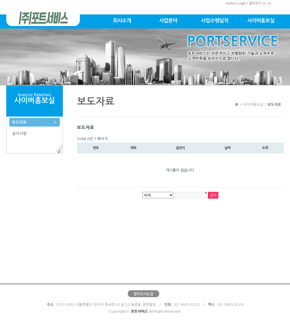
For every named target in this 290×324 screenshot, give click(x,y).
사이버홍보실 (260, 20)
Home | (232, 3)
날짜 (227, 148)
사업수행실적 (214, 20)
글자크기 (255, 3)
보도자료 (19, 122)
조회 (265, 148)
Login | (243, 3)
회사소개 (122, 20)
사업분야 (168, 20)
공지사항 (19, 134)
